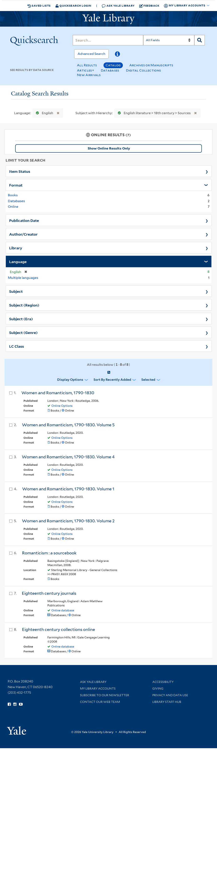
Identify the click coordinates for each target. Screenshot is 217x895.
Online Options (62, 405)
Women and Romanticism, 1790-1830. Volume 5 (68, 424)
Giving (157, 688)
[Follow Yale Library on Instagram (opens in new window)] (14, 704)
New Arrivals (89, 75)
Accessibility (163, 682)
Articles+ (85, 70)
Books (13, 195)
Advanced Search (91, 54)
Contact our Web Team (100, 701)
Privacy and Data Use (170, 695)
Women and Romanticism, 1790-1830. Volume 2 (68, 520)
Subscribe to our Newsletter (104, 695)
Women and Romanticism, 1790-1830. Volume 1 (68, 488)
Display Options (70, 380)
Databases (110, 70)
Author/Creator (23, 233)
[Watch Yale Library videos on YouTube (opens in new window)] (21, 704)
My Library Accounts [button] (185, 5)
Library (15, 247)
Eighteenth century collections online (58, 629)
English (43, 113)
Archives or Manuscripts (151, 65)
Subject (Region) (24, 304)
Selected (148, 380)
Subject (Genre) (23, 332)
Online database (62, 610)
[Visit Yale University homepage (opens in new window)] (16, 729)
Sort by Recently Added (112, 380)
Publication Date (24, 220)
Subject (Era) (21, 318)
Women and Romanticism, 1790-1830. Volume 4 (68, 456)
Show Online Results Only (109, 148)
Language (18, 261)
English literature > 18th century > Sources (153, 113)
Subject (16, 291)
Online (13, 207)
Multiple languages (23, 278)
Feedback (149, 6)
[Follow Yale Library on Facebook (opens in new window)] (9, 704)
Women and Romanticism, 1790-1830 (57, 392)
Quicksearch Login (73, 5)
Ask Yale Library (118, 6)
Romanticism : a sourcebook (49, 552)
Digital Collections (143, 70)
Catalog (113, 65)
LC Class (16, 346)
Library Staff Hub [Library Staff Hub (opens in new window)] (166, 701)
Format (15, 184)
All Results (87, 65)
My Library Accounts (98, 688)
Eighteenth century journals (49, 593)
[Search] (108, 40)
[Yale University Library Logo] (108, 19)
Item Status (19, 171)
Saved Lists (39, 6)
